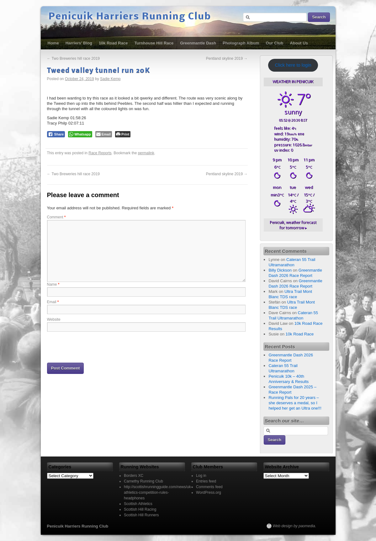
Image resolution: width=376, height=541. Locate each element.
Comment (56, 217)
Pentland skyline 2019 (227, 58)
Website (54, 319)
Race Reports (99, 153)
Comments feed (209, 487)
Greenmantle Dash (198, 43)
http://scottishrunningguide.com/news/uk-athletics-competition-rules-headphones (158, 492)
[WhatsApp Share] (80, 134)
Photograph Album (241, 43)
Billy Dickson (280, 270)
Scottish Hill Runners (141, 515)
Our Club (274, 43)
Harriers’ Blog (79, 43)
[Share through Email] (103, 134)
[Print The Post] (122, 134)
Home (53, 43)
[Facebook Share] (56, 134)
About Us (299, 43)
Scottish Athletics (138, 504)
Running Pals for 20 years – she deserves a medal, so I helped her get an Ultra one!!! (294, 403)
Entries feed (206, 481)
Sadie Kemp (110, 79)
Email (53, 302)
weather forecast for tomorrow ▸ (293, 225)
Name (53, 284)
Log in (201, 475)
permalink (146, 153)
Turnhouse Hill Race (153, 43)
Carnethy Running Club (143, 481)
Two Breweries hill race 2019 (73, 58)
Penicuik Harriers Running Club (130, 17)
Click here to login (293, 65)
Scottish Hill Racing (140, 509)
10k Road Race (113, 43)
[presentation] (94, 346)
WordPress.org (208, 492)
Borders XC (133, 475)
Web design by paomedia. (294, 526)
